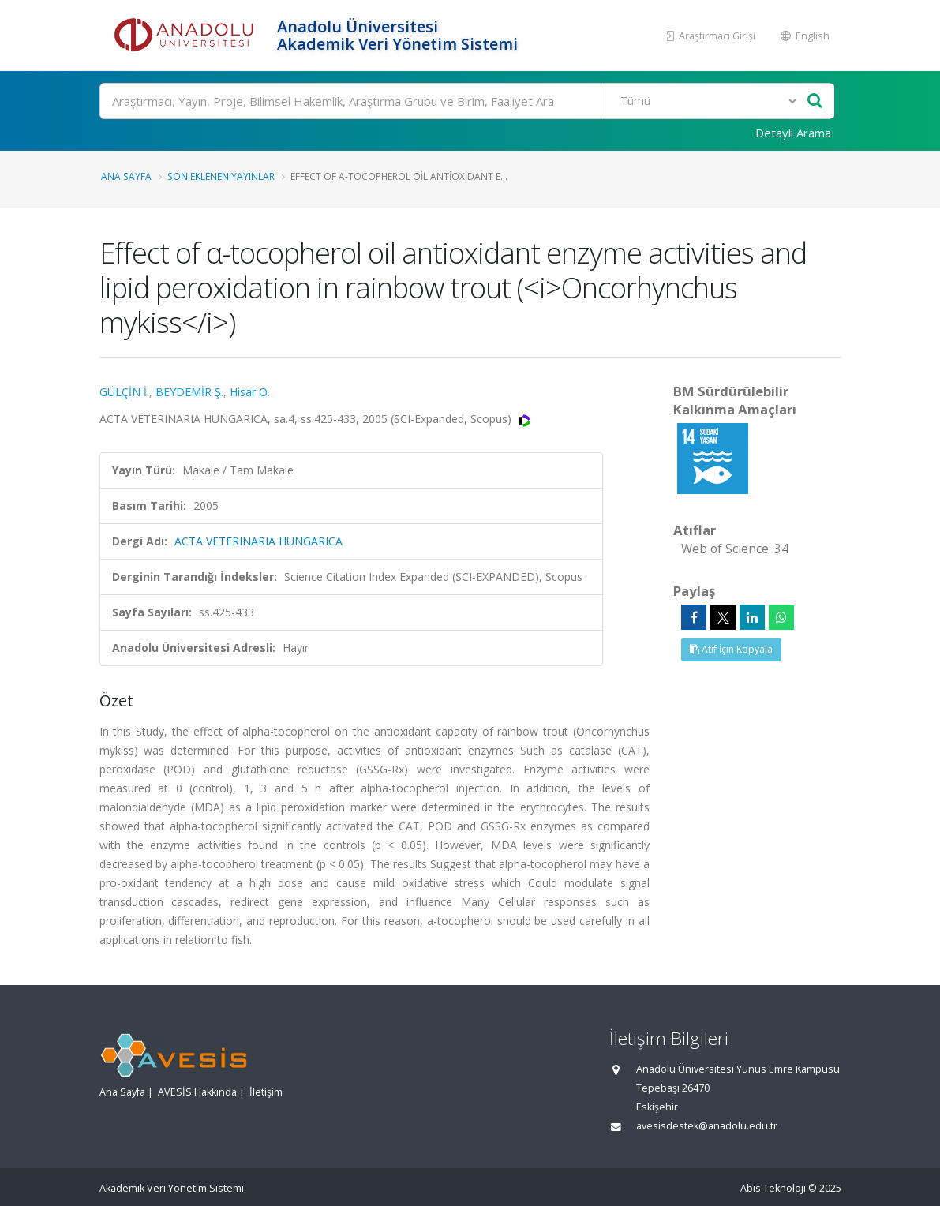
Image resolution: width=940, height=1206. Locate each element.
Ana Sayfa (126, 176)
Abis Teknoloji (773, 1188)
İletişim (266, 1092)
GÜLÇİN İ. (124, 391)
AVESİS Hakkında (197, 1092)
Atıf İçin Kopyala (731, 649)
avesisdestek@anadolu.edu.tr (706, 1126)
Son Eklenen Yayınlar (221, 176)
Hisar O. (250, 391)
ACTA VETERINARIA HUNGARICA (258, 541)
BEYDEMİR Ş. (189, 391)
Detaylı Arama (793, 132)
